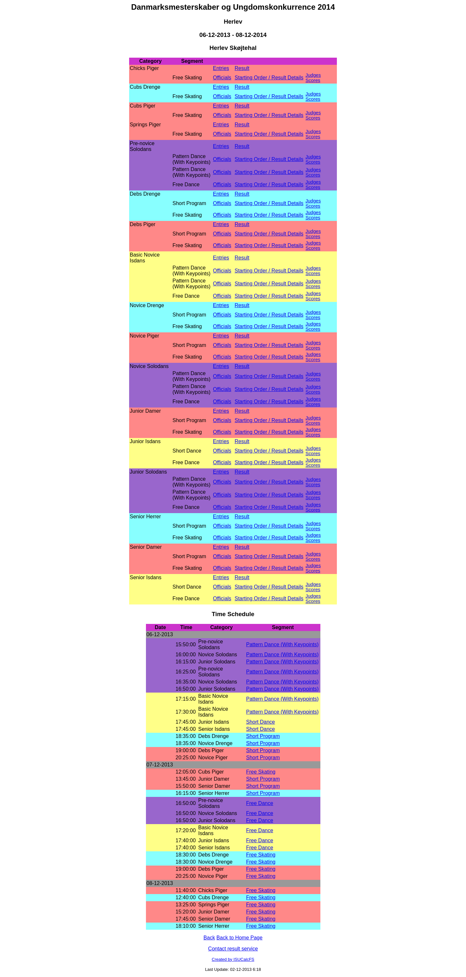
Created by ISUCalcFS (233, 959)
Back (209, 937)
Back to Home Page (239, 937)
